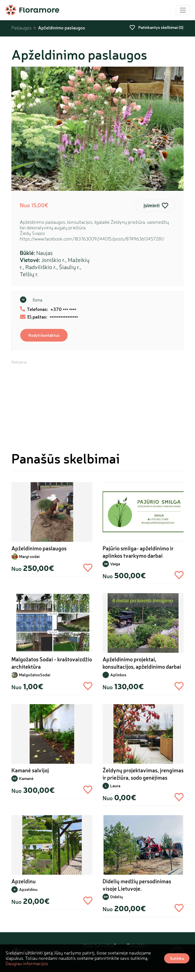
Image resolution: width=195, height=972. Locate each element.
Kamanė (26, 778)
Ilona (37, 300)
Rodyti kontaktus (44, 335)
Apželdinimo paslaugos (61, 28)
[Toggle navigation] (183, 10)
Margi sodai (29, 556)
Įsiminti (152, 205)
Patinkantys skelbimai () (156, 27)
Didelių (116, 896)
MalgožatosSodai (34, 674)
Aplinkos (118, 674)
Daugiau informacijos (27, 963)
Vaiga (115, 563)
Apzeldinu (28, 889)
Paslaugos (21, 27)
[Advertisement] (97, 400)
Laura (115, 785)
